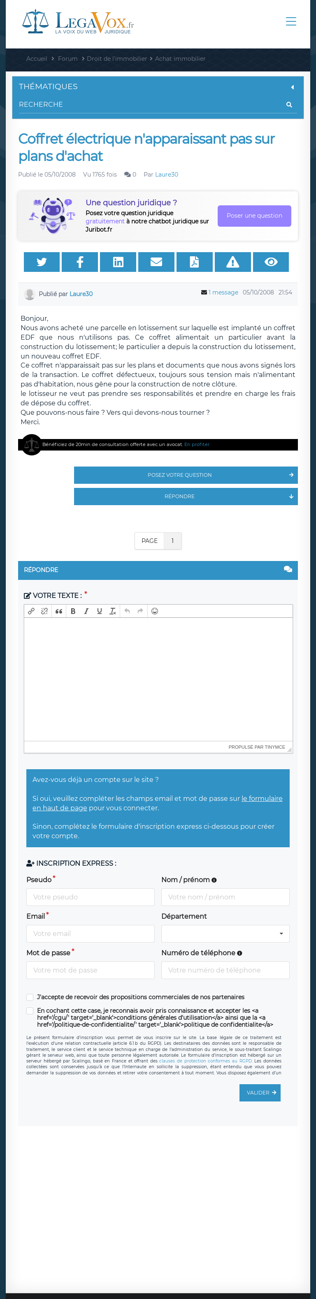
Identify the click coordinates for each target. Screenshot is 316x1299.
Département (184, 916)
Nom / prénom (189, 880)
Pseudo (38, 880)
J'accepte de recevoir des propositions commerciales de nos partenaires (140, 997)
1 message (223, 292)
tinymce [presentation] (275, 747)
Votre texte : (53, 596)
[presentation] (31, 611)
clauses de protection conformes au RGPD (205, 1061)
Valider (264, 1092)
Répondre (231, 496)
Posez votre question (223, 475)
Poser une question (254, 215)
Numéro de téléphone (201, 953)
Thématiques (158, 86)
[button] (31, 611)
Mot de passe (48, 953)
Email (35, 916)
